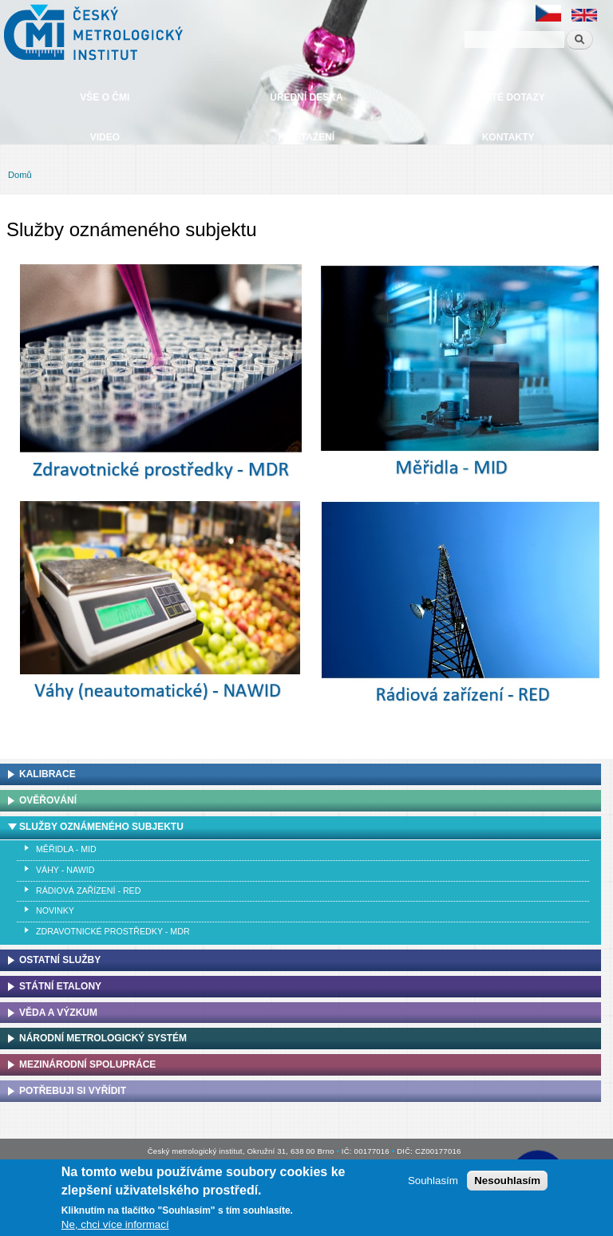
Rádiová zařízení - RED (88, 890)
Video (105, 137)
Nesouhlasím (507, 1181)
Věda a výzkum (58, 1012)
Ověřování (48, 800)
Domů (20, 175)
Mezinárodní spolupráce (87, 1064)
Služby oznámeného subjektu (101, 826)
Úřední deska (306, 97)
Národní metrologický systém (103, 1038)
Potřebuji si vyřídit (72, 1090)
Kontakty (508, 137)
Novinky (55, 910)
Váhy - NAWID (65, 870)
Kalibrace (47, 774)
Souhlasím (433, 1181)
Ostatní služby (60, 960)
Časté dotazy (507, 97)
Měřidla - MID (66, 849)
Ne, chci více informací (115, 1224)
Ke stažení (306, 137)
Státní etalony (60, 986)
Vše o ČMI (104, 97)
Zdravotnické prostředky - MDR (113, 931)
